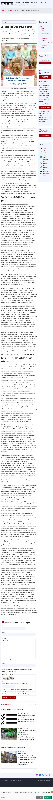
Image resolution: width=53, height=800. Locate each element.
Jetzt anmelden (45, 135)
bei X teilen (46, 149)
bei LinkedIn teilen (45, 159)
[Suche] (45, 60)
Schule (17, 10)
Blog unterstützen (31, 5)
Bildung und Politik (44, 30)
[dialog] (26, 795)
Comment (5, 638)
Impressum (47, 780)
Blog (11, 10)
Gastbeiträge (45, 33)
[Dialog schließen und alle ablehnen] (52, 792)
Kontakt (3, 775)
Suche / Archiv (17, 775)
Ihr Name (4, 626)
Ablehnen (40, 797)
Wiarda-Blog (25, 2)
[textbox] (19, 650)
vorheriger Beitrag (6, 704)
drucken (45, 171)
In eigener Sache (43, 46)
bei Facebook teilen (45, 153)
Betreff (4, 632)
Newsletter (9, 775)
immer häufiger (5, 395)
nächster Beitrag (32, 704)
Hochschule (45, 35)
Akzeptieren (47, 797)
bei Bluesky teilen (46, 164)
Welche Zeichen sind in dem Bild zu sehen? (14, 683)
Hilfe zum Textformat (8, 660)
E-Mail (3, 663)
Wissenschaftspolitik (46, 43)
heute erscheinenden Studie (9, 109)
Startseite (17, 2)
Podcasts (44, 38)
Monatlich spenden (45, 76)
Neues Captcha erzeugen (2, 681)
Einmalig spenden (45, 107)
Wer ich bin (43, 2)
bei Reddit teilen (46, 168)
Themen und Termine (20, 5)
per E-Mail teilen (46, 174)
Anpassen (3, 797)
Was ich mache (34, 2)
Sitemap (24, 775)
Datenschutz (39, 780)
